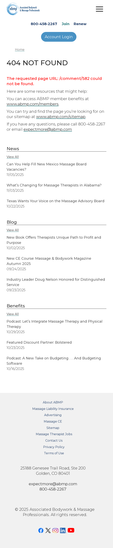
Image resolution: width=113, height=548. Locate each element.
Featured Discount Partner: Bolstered (39, 342)
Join (65, 24)
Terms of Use (54, 453)
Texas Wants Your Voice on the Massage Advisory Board (55, 201)
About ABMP (53, 402)
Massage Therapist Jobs (54, 434)
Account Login (59, 36)
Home (20, 49)
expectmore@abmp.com (48, 129)
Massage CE (53, 421)
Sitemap (52, 428)
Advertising (53, 415)
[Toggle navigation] (99, 9)
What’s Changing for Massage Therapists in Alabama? (54, 185)
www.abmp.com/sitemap (60, 116)
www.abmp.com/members (33, 103)
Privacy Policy (54, 447)
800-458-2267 (44, 24)
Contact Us (53, 440)
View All (13, 157)
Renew (80, 24)
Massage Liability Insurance (53, 409)
